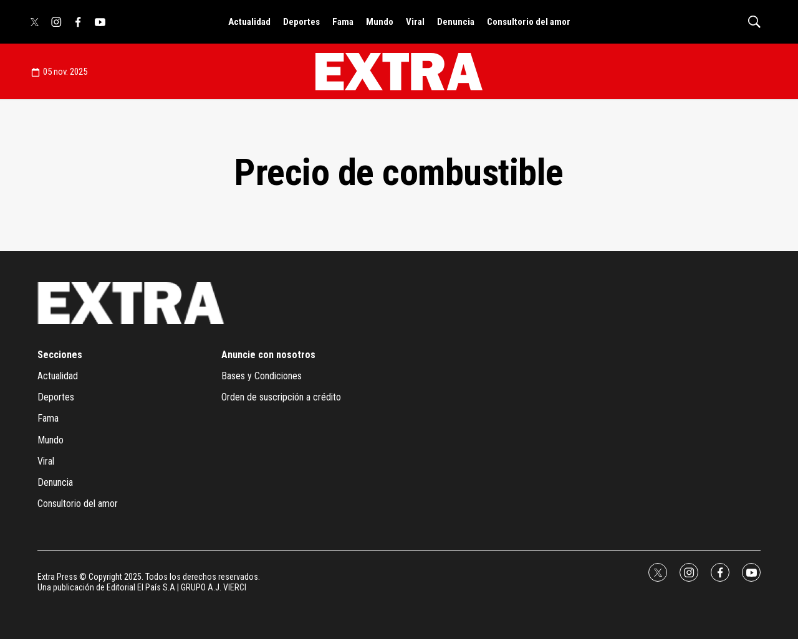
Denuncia (455, 21)
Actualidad (249, 21)
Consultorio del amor (528, 21)
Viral (415, 21)
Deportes (301, 21)
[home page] (399, 71)
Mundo (379, 21)
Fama (342, 21)
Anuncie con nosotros (268, 355)
